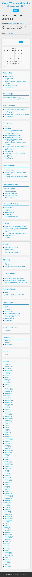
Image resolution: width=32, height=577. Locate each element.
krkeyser (22, 23)
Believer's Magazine (9, 190)
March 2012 (7, 511)
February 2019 (8, 398)
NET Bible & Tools (9, 149)
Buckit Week (7, 330)
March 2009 (7, 566)
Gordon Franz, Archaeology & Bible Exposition (16, 99)
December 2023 (8, 366)
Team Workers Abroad (10, 296)
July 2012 (7, 504)
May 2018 (7, 407)
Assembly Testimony (9, 188)
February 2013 (8, 491)
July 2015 (7, 455)
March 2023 (7, 368)
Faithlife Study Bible (9, 141)
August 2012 (7, 502)
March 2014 (7, 477)
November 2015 (8, 452)
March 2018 (7, 411)
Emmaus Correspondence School (13, 139)
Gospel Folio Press (9, 170)
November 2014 (8, 464)
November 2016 (8, 439)
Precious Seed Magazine (11, 195)
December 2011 (8, 516)
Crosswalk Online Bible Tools (12, 137)
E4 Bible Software (9, 210)
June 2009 (7, 561)
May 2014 (7, 473)
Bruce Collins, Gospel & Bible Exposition (15, 226)
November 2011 (8, 518)
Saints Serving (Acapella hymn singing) (14, 266)
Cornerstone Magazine (10, 191)
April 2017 (7, 431)
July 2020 (7, 381)
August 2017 (7, 423)
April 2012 (7, 509)
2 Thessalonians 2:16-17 (16, 6)
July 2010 (7, 543)
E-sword (6, 209)
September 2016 (8, 441)
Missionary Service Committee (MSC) (14, 294)
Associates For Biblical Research (13, 97)
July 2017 (7, 425)
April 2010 (7, 546)
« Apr (4, 66)
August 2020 (7, 379)
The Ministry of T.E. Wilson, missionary (14, 153)
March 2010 (7, 548)
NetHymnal (7, 264)
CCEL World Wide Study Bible (12, 135)
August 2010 (7, 541)
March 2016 (7, 447)
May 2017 (7, 429)
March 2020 (7, 386)
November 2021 (8, 370)
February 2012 (8, 513)
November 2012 (8, 497)
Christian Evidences (9, 76)
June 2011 (7, 523)
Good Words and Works (16, 3)
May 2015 (7, 457)
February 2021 (8, 377)
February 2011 (8, 530)
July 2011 (7, 521)
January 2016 (8, 448)
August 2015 (7, 454)
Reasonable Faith (9, 87)
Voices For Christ (8, 116)
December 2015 (8, 450)
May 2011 (7, 525)
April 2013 (7, 489)
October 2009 (8, 554)
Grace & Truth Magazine (10, 193)
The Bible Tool (8, 214)
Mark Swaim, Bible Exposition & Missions (15, 233)
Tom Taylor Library (9, 157)
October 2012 (8, 498)
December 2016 (8, 438)
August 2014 (7, 468)
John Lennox (7, 80)
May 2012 (7, 507)
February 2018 (8, 413)
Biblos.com (7, 309)
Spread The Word (9, 112)
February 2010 (8, 550)
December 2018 (8, 400)
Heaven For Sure (8, 249)
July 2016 (7, 443)
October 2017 (8, 420)
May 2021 (7, 372)
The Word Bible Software (11, 216)
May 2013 (7, 488)
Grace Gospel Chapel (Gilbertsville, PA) (14, 280)
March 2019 (7, 397)
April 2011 (7, 527)
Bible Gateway (8, 308)
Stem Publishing (8, 151)
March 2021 (7, 375)
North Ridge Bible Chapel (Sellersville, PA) (15, 282)
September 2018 (8, 404)
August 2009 (7, 557)
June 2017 (7, 427)
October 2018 (8, 402)
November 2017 (8, 418)
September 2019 (8, 393)
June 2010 (7, 545)
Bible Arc (6, 126)
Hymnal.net (7, 263)
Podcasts (6, 342)
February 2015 (8, 461)
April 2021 (7, 373)
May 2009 (7, 562)
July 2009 (7, 559)
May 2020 (7, 382)
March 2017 (7, 432)
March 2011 (7, 529)
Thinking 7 (7, 155)
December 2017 (8, 416)
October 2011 (8, 520)
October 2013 (8, 480)
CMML (6, 292)
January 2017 (8, 436)
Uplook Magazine (9, 197)
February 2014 (8, 479)
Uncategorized (8, 344)
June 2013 (7, 486)
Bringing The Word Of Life (11, 133)
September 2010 (8, 539)
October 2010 (8, 538)
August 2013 (7, 484)
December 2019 (8, 390)
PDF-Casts (10, 33)
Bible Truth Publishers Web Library (13, 130)
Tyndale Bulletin (8, 158)
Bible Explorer (8, 207)
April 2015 (7, 459)
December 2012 (8, 495)
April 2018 (7, 409)
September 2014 (8, 466)
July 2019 (7, 395)
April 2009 (7, 564)
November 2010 (8, 536)
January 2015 (8, 463)
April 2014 (7, 475)
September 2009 (8, 555)
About (6, 354)
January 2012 (8, 514)
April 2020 (7, 384)
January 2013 (8, 493)
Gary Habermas (8, 78)
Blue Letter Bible (8, 132)
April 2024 (7, 365)
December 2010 (8, 534)
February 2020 (8, 388)
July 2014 (7, 470)
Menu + (16, 10)
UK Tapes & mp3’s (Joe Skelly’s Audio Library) (16, 114)
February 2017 (8, 434)
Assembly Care (8, 276)
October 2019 (8, 391)
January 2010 (8, 552)
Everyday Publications (10, 169)
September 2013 (8, 482)
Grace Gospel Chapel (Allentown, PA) (14, 278)
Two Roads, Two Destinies (11, 252)
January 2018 (8, 414)
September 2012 (8, 500)
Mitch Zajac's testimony (10, 85)
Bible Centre (7, 128)
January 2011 (8, 532)
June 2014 (7, 472)
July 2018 (7, 406)
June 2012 (7, 505)
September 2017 (8, 422)
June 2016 (7, 445)
